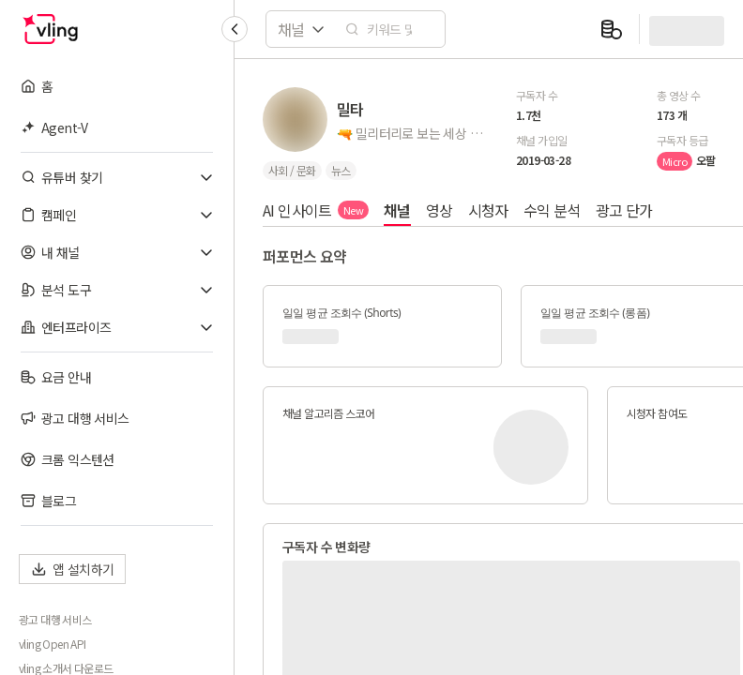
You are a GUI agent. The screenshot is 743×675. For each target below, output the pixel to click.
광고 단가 (624, 210)
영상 (439, 210)
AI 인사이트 (316, 210)
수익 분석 (552, 210)
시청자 (488, 210)
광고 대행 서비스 (55, 619)
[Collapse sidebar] (234, 29)
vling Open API (52, 644)
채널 (397, 210)
